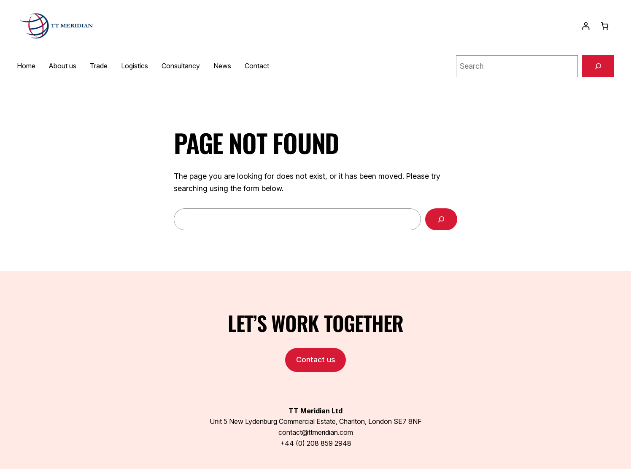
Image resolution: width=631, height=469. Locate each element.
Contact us (315, 359)
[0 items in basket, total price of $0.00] (604, 25)
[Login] (585, 25)
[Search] (598, 66)
